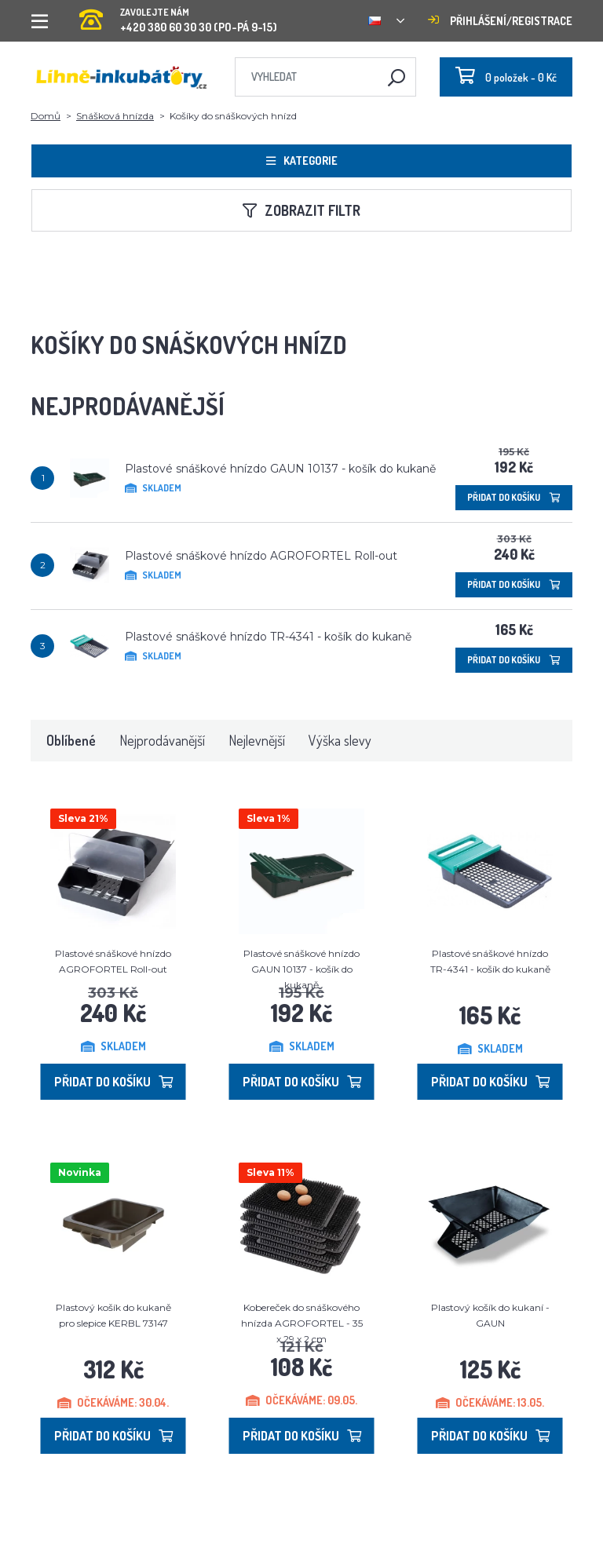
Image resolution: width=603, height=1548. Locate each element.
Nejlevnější (256, 740)
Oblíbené (71, 740)
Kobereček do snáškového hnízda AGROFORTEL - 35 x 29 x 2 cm (302, 1323)
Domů (45, 116)
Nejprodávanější (162, 740)
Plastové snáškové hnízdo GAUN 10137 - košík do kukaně (280, 469)
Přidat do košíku (514, 497)
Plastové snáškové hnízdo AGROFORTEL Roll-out (261, 556)
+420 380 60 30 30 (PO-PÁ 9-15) (178, 15)
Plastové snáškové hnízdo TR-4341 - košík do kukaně (268, 637)
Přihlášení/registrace (500, 20)
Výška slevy (340, 740)
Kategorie (302, 160)
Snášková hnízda (115, 116)
